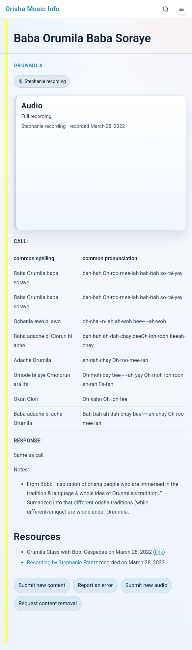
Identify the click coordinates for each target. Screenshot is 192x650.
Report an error (95, 585)
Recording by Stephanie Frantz (62, 562)
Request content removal (47, 603)
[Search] (165, 9)
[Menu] (181, 9)
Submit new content (41, 585)
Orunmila (28, 66)
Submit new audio (146, 585)
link (159, 552)
